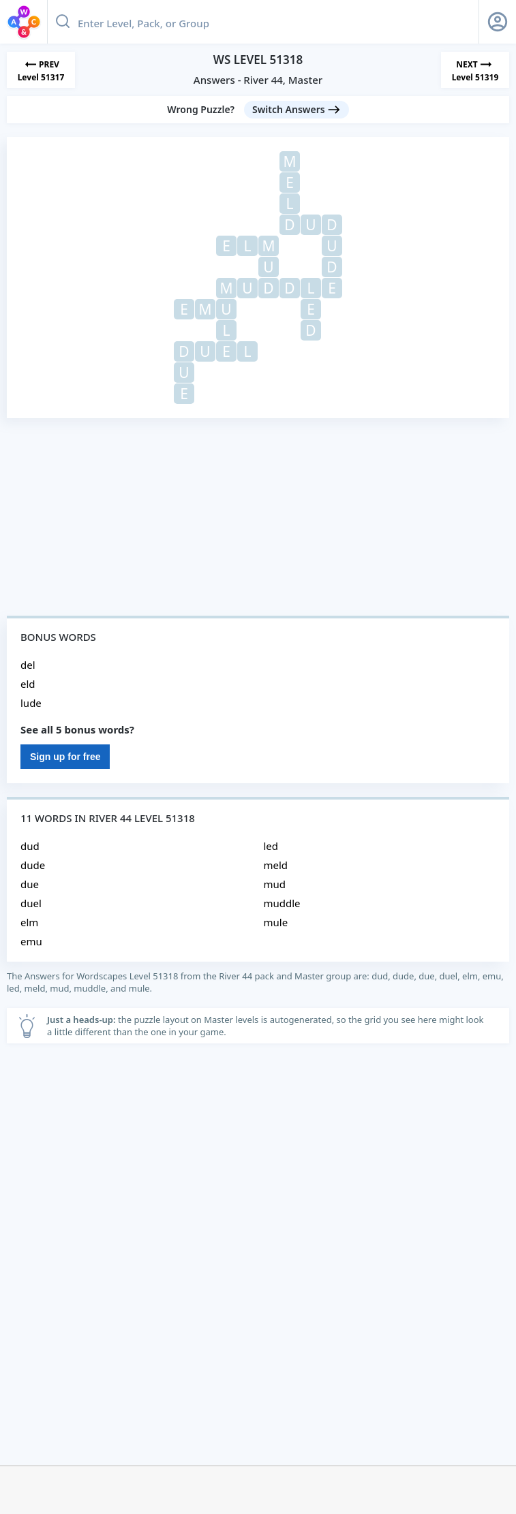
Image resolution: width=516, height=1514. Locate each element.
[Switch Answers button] (296, 110)
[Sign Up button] (497, 22)
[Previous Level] (41, 70)
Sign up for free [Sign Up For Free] (65, 756)
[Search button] (63, 22)
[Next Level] (475, 70)
